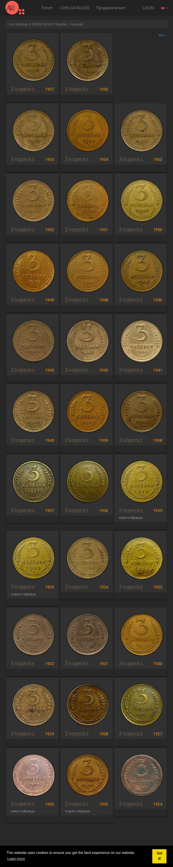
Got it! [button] (159, 856)
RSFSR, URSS (41, 24)
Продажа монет (111, 7)
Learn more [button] (16, 859)
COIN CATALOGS (74, 7)
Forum (47, 7)
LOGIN (148, 7)
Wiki (162, 35)
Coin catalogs (18, 24)
